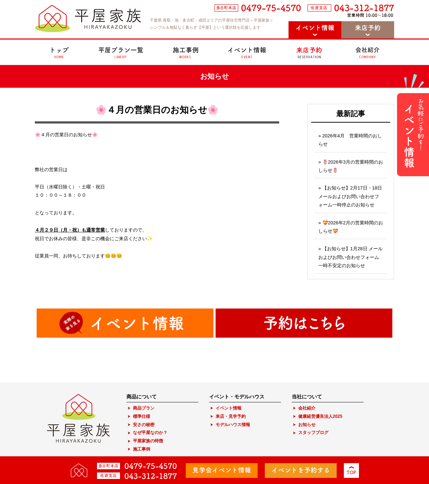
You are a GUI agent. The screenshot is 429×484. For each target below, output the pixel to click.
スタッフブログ (313, 432)
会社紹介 (306, 408)
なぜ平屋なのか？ (150, 432)
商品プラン (143, 408)
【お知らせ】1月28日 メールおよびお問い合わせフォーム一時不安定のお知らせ (350, 257)
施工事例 (141, 449)
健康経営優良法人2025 (320, 416)
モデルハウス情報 (233, 424)
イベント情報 (228, 408)
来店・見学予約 (231, 416)
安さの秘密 (143, 424)
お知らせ (306, 424)
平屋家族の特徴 (148, 440)
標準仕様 (141, 416)
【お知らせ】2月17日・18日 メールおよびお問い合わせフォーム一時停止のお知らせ (350, 196)
